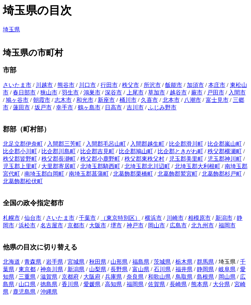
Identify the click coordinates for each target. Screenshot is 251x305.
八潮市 (192, 100)
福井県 (184, 269)
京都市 (75, 225)
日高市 (113, 107)
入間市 (237, 92)
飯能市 (173, 85)
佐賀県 (156, 284)
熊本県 (199, 284)
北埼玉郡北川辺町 (147, 166)
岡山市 (156, 225)
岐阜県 (227, 269)
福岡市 (227, 225)
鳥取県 (184, 277)
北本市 (171, 100)
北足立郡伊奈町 (23, 144)
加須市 (195, 85)
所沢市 (152, 85)
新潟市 (223, 218)
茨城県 (162, 262)
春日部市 (24, 92)
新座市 (106, 100)
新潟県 (75, 269)
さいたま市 (17, 85)
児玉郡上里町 (20, 166)
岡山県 (227, 277)
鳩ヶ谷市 (17, 100)
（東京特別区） (120, 218)
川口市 (87, 85)
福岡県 (135, 284)
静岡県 (205, 269)
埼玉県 (11, 29)
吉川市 (135, 107)
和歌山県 (159, 277)
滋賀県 (48, 277)
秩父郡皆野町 (20, 159)
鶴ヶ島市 (89, 107)
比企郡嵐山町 (225, 144)
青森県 (32, 262)
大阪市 (97, 225)
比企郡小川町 (20, 151)
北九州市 (202, 225)
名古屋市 (51, 225)
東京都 (27, 269)
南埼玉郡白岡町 (44, 174)
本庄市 (216, 85)
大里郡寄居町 (58, 166)
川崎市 (175, 218)
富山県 (140, 269)
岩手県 (54, 262)
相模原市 (199, 218)
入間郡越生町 (147, 144)
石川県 (162, 269)
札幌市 (11, 218)
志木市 (63, 100)
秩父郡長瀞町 (58, 159)
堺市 (116, 225)
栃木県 (184, 262)
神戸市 (135, 225)
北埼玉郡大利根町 (197, 166)
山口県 (27, 284)
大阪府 (92, 277)
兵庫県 (113, 277)
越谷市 (178, 92)
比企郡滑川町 (186, 144)
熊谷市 (66, 85)
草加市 (156, 92)
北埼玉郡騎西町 (100, 166)
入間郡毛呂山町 (106, 144)
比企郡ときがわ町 (180, 151)
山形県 (119, 262)
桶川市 (128, 100)
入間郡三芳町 (64, 144)
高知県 (113, 284)
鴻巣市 (92, 92)
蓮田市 (21, 107)
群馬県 (205, 262)
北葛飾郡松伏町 (23, 181)
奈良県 (135, 277)
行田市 (109, 85)
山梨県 (97, 269)
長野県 (119, 269)
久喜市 (149, 100)
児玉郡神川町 (225, 159)
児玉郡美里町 (186, 159)
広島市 (178, 225)
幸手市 (64, 107)
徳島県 (48, 284)
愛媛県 (92, 284)
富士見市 (217, 100)
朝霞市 (41, 100)
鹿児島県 (24, 292)
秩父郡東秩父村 (144, 159)
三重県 (27, 277)
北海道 (11, 262)
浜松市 (27, 225)
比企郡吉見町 (97, 151)
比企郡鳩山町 (136, 151)
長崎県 (178, 284)
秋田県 (97, 262)
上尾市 (135, 92)
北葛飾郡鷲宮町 (178, 174)
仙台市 (32, 218)
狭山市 (48, 92)
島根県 (205, 277)
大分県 (221, 284)
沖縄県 (48, 292)
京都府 (70, 277)
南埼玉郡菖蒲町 (89, 174)
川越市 (44, 85)
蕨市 (197, 92)
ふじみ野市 (162, 107)
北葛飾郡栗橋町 (133, 174)
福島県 (140, 262)
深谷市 (113, 92)
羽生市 (70, 92)
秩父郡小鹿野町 (100, 159)
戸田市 (215, 92)
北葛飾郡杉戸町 (222, 174)
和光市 (84, 100)
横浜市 (153, 218)
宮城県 (75, 262)
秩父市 (130, 85)
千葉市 (87, 218)
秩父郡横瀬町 (225, 151)
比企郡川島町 (58, 151)
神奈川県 (51, 269)
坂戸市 (43, 107)
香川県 (70, 284)
